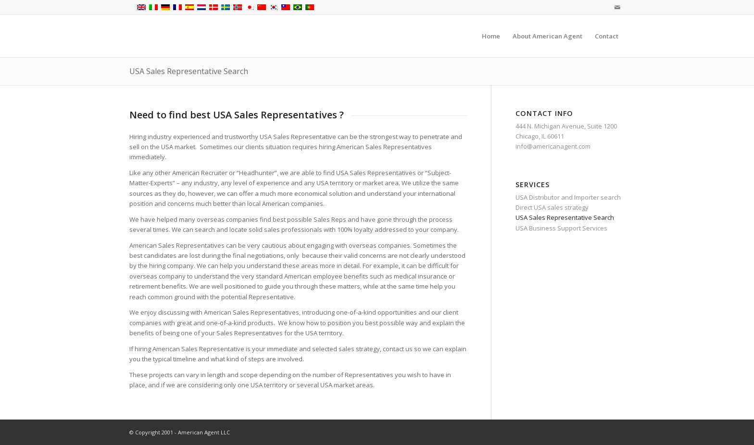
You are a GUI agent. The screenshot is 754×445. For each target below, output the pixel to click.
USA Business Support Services (561, 228)
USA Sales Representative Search (188, 71)
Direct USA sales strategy (552, 207)
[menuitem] (491, 36)
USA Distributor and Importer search (568, 197)
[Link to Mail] (617, 7)
